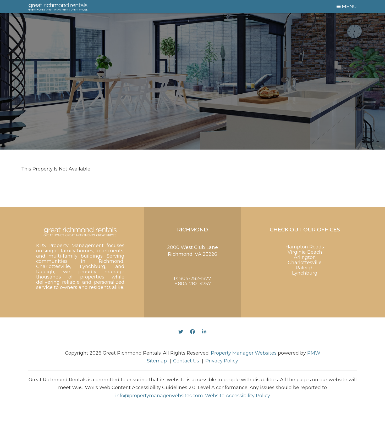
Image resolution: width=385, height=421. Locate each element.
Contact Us (186, 361)
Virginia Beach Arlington (305, 254)
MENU (347, 6)
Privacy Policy (221, 361)
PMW (313, 353)
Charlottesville (305, 262)
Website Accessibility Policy (237, 396)
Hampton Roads (304, 247)
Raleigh (305, 268)
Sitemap (157, 361)
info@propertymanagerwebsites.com (159, 396)
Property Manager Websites (244, 353)
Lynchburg (304, 273)
